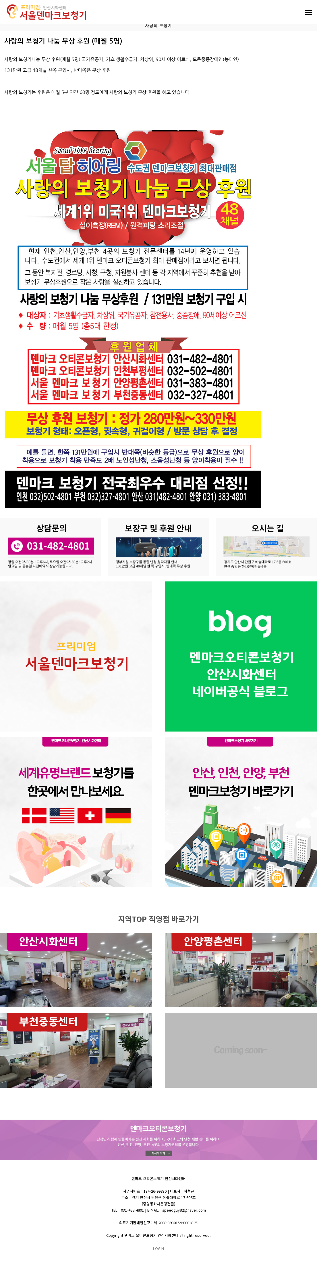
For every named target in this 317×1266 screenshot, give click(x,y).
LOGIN (158, 1248)
